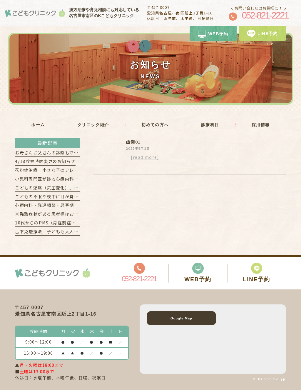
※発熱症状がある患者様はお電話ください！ (60, 214)
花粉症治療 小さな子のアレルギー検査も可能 (62, 170)
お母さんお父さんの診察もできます (51, 153)
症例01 (133, 142)
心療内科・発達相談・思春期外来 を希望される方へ (69, 205)
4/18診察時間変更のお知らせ (45, 161)
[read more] (145, 157)
